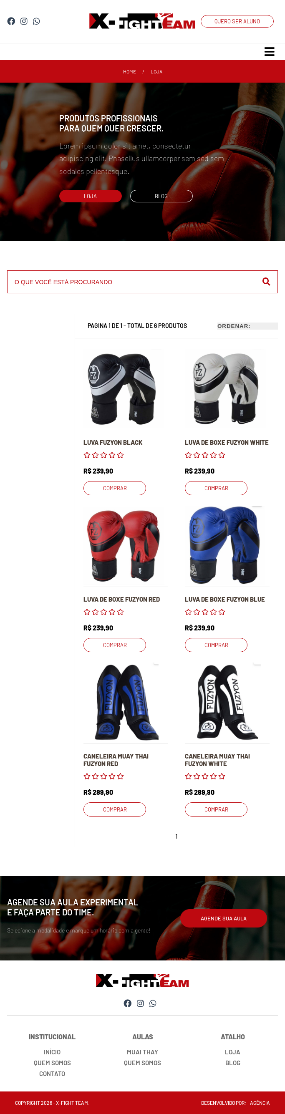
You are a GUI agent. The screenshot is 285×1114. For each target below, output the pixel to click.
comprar (115, 488)
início (52, 1052)
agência (260, 1103)
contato (52, 1073)
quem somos (52, 1062)
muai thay (142, 1052)
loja (156, 71)
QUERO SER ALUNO (237, 21)
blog (161, 196)
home (129, 71)
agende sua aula (224, 918)
